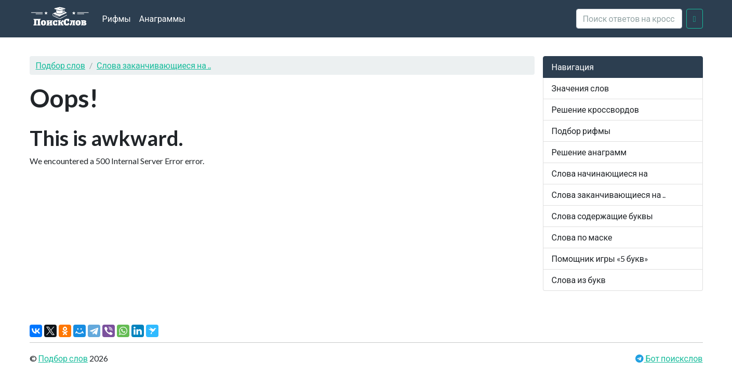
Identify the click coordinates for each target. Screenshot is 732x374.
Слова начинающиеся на (600, 173)
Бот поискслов (673, 358)
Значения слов (580, 88)
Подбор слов (61, 65)
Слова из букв (579, 280)
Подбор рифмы (581, 131)
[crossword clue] (629, 19)
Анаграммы (162, 18)
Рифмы (116, 18)
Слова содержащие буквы (602, 216)
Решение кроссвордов (595, 109)
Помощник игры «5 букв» (600, 258)
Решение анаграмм (589, 152)
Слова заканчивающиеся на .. (154, 65)
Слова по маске (582, 237)
